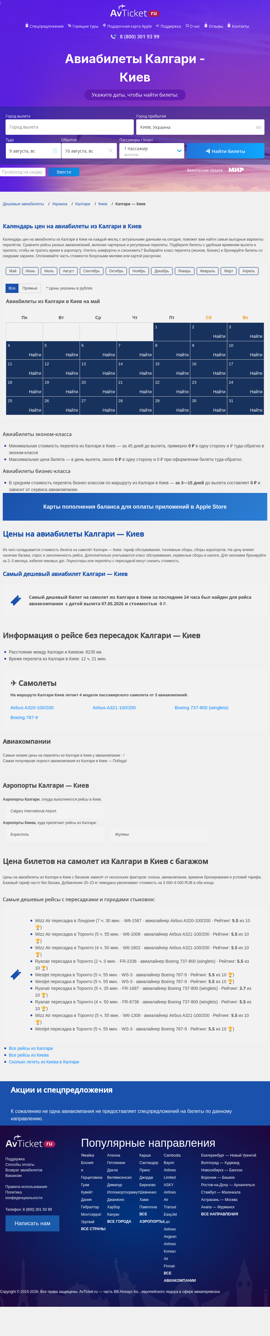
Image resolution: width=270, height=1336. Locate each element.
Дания (86, 1200)
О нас (194, 26)
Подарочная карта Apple (130, 26)
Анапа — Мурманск (218, 1207)
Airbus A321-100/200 (114, 707)
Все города (119, 1221)
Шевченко (148, 1192)
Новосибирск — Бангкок (221, 1170)
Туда (10, 140)
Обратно (69, 140)
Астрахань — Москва (219, 1200)
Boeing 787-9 (24, 717)
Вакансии (14, 1176)
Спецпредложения (47, 26)
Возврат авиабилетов (24, 1170)
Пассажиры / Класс (136, 140)
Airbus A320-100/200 (32, 707)
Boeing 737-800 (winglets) (201, 707)
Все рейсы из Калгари (31, 1048)
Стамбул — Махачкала (220, 1192)
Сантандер (149, 1163)
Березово (148, 1185)
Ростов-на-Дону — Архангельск (228, 1185)
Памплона (148, 1207)
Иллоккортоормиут (123, 1192)
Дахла (112, 1170)
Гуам (85, 1185)
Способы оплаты (20, 1164)
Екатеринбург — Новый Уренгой (228, 1155)
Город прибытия (151, 116)
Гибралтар (90, 1207)
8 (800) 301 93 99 (139, 37)
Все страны (93, 1229)
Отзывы (215, 26)
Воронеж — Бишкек (218, 1177)
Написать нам (32, 1223)
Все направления (219, 1214)
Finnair (169, 1266)
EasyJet (170, 1214)
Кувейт (87, 1192)
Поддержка (171, 26)
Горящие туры (86, 26)
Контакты (240, 26)
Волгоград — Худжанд (220, 1163)
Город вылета (18, 116)
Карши (145, 1155)
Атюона (113, 1155)
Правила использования (26, 1187)
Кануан (113, 1214)
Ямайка (87, 1155)
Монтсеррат (91, 1214)
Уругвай (87, 1222)
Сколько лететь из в (44, 1061)
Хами (144, 1200)
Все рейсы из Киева (29, 1055)
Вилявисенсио (119, 1177)
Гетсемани (116, 1163)
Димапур (114, 1185)
